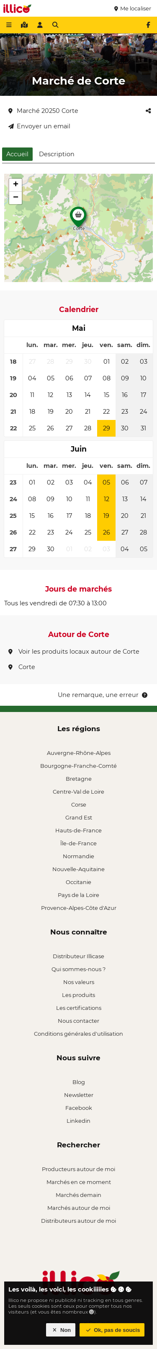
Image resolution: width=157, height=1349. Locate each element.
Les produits (78, 995)
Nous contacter (78, 1020)
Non (61, 1330)
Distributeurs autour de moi (78, 1220)
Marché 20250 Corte (43, 111)
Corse (78, 804)
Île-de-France (78, 843)
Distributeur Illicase (78, 956)
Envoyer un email (39, 126)
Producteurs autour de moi (78, 1169)
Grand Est (78, 817)
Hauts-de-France (78, 830)
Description (57, 154)
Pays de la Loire (78, 895)
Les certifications (78, 1007)
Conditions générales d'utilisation (78, 1033)
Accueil (17, 154)
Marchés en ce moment (78, 1182)
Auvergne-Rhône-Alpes (79, 752)
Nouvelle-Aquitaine (78, 869)
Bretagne (79, 778)
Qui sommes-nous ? (78, 969)
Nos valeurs (78, 982)
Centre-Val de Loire (78, 791)
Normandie (78, 856)
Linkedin (78, 1120)
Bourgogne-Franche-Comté (78, 765)
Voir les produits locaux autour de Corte (73, 651)
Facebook (78, 1107)
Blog (78, 1082)
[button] (78, 219)
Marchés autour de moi (78, 1207)
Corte (21, 667)
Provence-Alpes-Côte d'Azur (78, 907)
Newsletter (78, 1095)
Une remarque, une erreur (103, 695)
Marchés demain (78, 1195)
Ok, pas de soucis (112, 1330)
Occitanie (78, 882)
